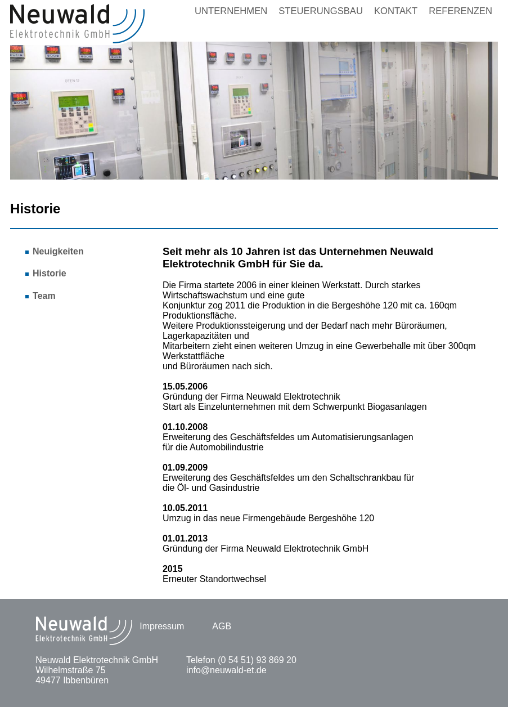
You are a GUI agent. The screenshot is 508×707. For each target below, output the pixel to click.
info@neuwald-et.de (226, 670)
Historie (49, 273)
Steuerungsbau (320, 11)
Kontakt (395, 11)
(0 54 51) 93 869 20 (257, 660)
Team (44, 296)
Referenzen (460, 11)
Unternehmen (231, 11)
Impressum (162, 626)
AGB (221, 626)
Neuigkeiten (58, 251)
